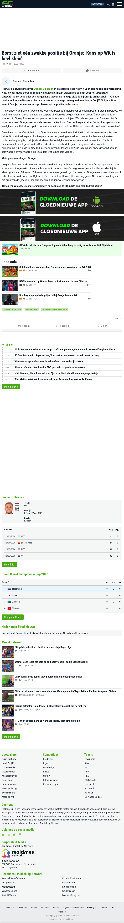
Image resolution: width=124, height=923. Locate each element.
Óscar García (8, 767)
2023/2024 (10, 549)
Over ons (10, 908)
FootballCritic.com (71, 878)
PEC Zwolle (90, 780)
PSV (87, 771)
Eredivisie (48, 759)
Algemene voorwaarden (73, 908)
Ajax (87, 763)
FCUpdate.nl (8, 809)
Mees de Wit (8, 797)
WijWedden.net (9, 891)
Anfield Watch (9, 895)
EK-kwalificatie (50, 780)
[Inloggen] (111, 4)
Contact (33, 908)
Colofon (103, 908)
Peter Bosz (7, 780)
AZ (86, 767)
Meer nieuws (11, 386)
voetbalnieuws (69, 809)
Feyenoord (90, 759)
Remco (17, 81)
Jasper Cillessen (43, 88)
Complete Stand (12, 617)
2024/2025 (10, 543)
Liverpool (89, 784)
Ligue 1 (47, 763)
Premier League (51, 784)
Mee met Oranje (14, 633)
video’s (18, 819)
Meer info (9, 564)
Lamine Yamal (9, 784)
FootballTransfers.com (13, 878)
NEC (26, 505)
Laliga (46, 771)
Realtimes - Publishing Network (44, 823)
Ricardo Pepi (8, 771)
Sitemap (62, 912)
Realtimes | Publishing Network (62, 919)
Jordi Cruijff (8, 763)
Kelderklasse (68, 891)
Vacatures (45, 908)
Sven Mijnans (8, 792)
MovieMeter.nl (9, 886)
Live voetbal (97, 4)
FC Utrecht (90, 788)
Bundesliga (48, 767)
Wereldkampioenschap (55, 309)
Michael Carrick (9, 776)
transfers (110, 816)
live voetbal (38, 816)
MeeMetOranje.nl (70, 895)
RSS (114, 908)
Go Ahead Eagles (93, 797)
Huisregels (91, 908)
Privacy (56, 908)
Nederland (31, 309)
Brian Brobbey (9, 759)
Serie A (46, 776)
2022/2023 (10, 556)
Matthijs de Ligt (9, 788)
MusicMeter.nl (69, 886)
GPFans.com (68, 882)
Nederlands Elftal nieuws (75, 633)
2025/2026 (10, 536)
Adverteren (22, 908)
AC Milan (89, 792)
